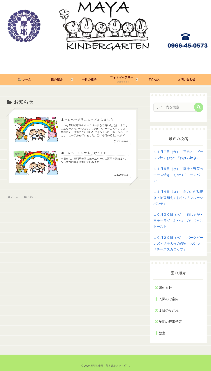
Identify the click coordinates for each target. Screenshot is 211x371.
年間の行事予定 (170, 322)
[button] (198, 107)
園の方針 (165, 288)
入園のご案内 (169, 299)
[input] (176, 107)
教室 (162, 333)
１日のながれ (169, 310)
